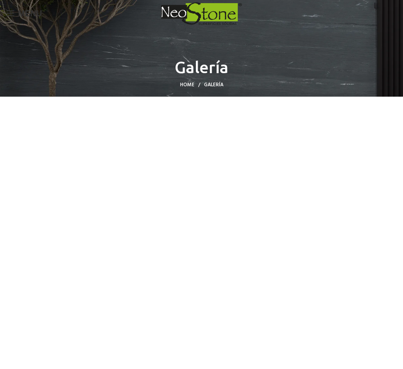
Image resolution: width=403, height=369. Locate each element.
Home (187, 85)
